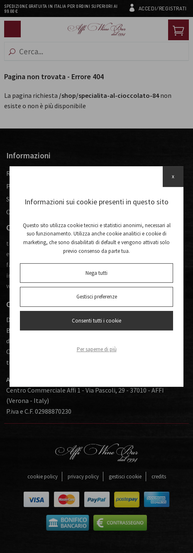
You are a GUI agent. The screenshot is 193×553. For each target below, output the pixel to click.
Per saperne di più (97, 349)
